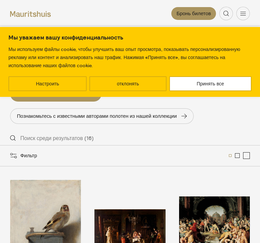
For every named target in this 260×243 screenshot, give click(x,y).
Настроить (47, 84)
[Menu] (243, 13)
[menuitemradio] (230, 155)
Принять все (210, 84)
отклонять (128, 84)
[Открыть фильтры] (23, 155)
